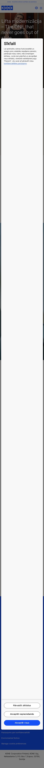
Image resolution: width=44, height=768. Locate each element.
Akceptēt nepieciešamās (22, 714)
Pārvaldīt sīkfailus (22, 705)
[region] (22, 384)
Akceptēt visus (22, 723)
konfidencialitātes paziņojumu (15, 63)
